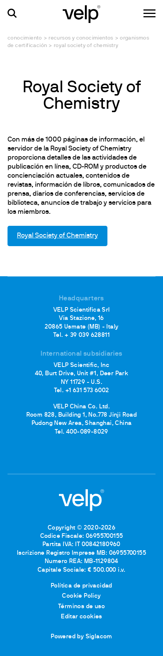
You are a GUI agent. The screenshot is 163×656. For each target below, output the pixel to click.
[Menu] (149, 13)
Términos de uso (81, 606)
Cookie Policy (81, 596)
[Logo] (81, 13)
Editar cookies (81, 616)
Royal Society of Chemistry (57, 236)
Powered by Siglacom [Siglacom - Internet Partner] (81, 636)
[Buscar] (12, 13)
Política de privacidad (81, 586)
